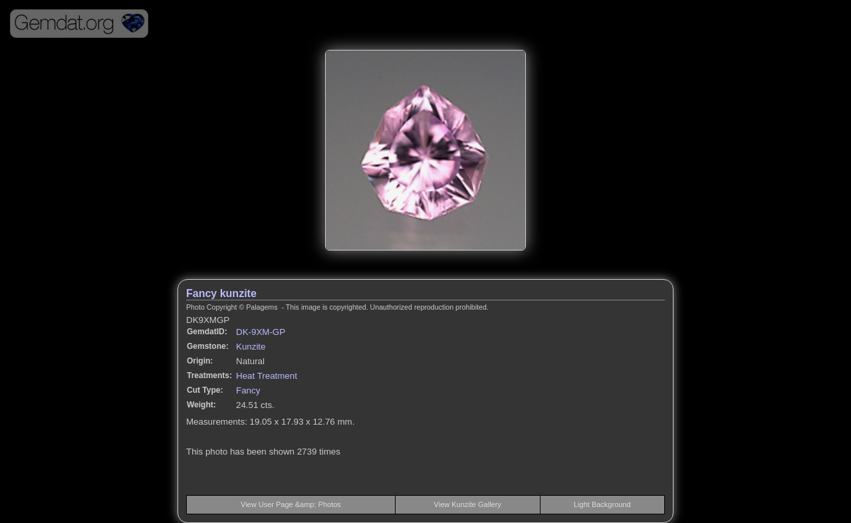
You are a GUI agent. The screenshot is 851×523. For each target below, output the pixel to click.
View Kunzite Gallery (467, 504)
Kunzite (250, 347)
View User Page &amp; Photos (291, 504)
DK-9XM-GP (260, 332)
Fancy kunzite (221, 293)
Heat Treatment (266, 376)
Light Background (602, 504)
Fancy (248, 390)
